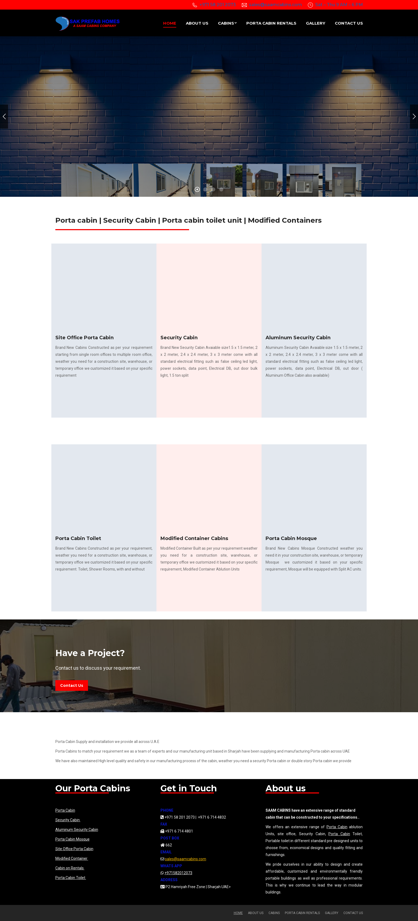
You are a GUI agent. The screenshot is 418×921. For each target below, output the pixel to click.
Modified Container (71, 858)
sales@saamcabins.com (275, 4)
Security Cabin (67, 820)
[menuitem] (169, 23)
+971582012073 (178, 873)
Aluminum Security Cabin (76, 829)
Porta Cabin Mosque (72, 839)
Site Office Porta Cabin (74, 849)
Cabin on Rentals (70, 868)
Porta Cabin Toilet (70, 878)
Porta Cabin (65, 810)
